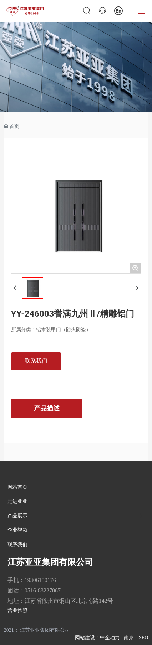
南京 (129, 637)
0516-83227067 (43, 590)
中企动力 (110, 637)
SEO (143, 637)
